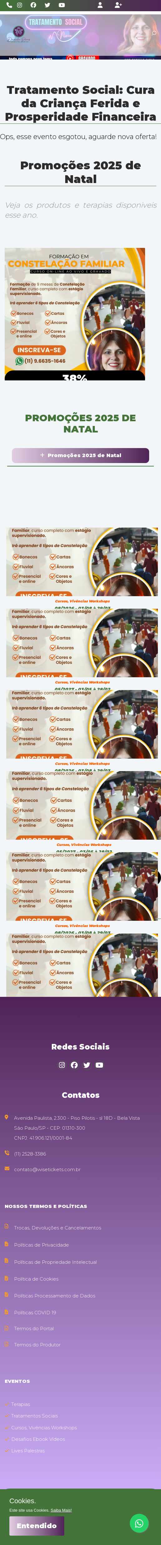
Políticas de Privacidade (41, 1245)
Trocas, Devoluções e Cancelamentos (57, 1228)
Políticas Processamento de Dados (54, 1296)
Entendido (37, 1526)
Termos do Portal (34, 1328)
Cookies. (22, 1501)
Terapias (17, 1404)
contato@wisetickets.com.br (47, 1169)
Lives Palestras (25, 1451)
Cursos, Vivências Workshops (41, 1428)
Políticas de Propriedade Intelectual (55, 1262)
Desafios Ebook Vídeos (35, 1439)
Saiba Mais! (61, 1510)
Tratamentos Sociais (31, 1416)
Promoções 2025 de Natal (80, 455)
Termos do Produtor (37, 1345)
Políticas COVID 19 (35, 1313)
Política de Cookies (36, 1279)
